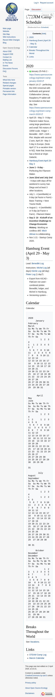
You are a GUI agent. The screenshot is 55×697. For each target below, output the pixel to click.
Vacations (34, 642)
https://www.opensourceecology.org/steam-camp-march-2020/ (40, 110)
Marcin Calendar (36, 658)
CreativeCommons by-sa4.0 (36, 676)
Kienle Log (36, 271)
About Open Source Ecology (36, 688)
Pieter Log (30, 274)
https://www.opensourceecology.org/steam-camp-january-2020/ (40, 77)
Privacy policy (30, 683)
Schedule (44, 27)
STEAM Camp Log (37, 655)
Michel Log (42, 268)
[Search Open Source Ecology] (48, 15)
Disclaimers (29, 693)
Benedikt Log (38, 263)
